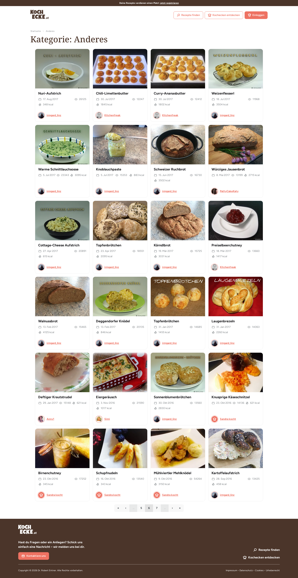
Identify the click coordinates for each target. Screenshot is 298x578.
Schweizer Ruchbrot (170, 169)
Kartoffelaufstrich (225, 473)
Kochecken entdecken (224, 15)
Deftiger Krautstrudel (55, 397)
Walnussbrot (48, 321)
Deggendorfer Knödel (113, 321)
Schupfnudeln (107, 473)
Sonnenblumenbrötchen (172, 397)
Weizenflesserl (223, 93)
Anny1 (50, 419)
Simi (107, 419)
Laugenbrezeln (223, 321)
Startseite (35, 31)
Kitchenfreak (112, 115)
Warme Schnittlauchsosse (58, 169)
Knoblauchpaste (108, 169)
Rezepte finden (188, 15)
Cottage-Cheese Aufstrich (58, 245)
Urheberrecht (273, 570)
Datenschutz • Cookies (251, 570)
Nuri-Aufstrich (49, 93)
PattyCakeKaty (229, 191)
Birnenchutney (49, 473)
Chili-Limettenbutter (112, 93)
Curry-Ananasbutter (169, 93)
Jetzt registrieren (169, 3)
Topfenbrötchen (108, 245)
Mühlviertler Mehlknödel (172, 473)
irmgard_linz (54, 115)
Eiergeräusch (106, 397)
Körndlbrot (162, 245)
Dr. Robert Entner (47, 570)
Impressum (231, 570)
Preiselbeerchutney (227, 245)
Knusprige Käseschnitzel (231, 397)
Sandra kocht (228, 419)
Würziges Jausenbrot (228, 169)
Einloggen (256, 15)
